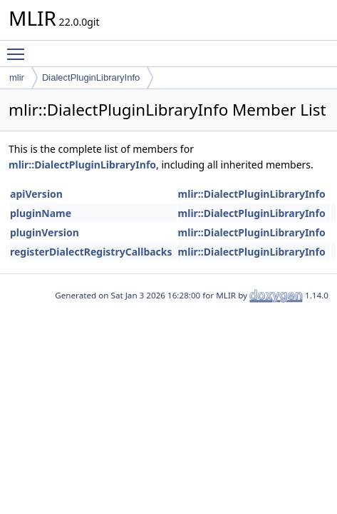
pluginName (40, 213)
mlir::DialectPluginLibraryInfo (82, 164)
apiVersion (36, 194)
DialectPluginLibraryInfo (91, 77)
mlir (16, 77)
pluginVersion (44, 232)
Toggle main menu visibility (19, 48)
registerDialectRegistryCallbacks (91, 251)
